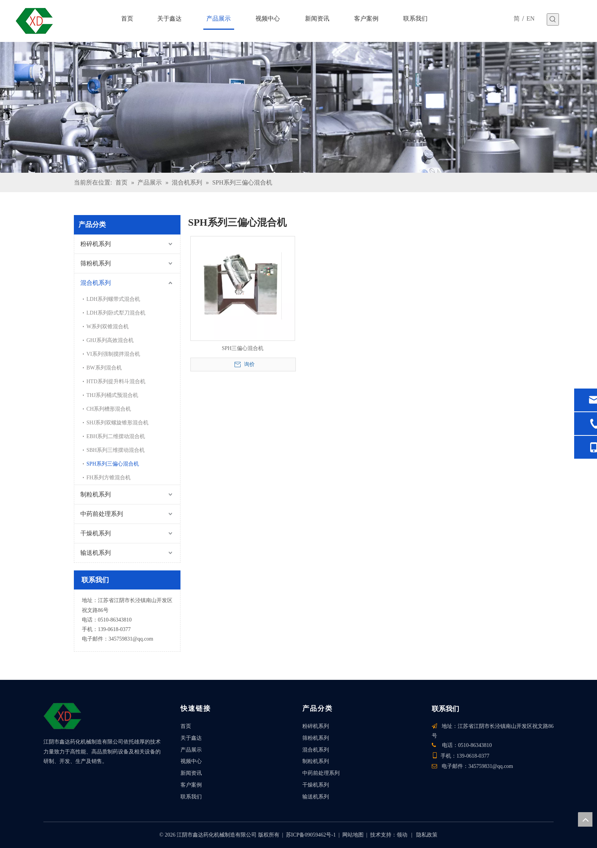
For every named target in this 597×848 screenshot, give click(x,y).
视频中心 (191, 761)
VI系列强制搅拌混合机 (113, 354)
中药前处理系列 (101, 514)
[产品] (298, 107)
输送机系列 (95, 552)
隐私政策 (426, 835)
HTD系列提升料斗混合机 (115, 381)
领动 (402, 835)
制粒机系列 (95, 494)
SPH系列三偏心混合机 (112, 464)
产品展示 (191, 750)
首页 (185, 726)
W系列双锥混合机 (107, 326)
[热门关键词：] (553, 19)
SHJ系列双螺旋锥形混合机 (117, 423)
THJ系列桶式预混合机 (112, 395)
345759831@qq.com (131, 639)
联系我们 (191, 797)
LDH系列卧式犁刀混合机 (115, 313)
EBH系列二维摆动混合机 (115, 436)
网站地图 (353, 835)
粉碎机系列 (95, 244)
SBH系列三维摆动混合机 (115, 450)
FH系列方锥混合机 (108, 477)
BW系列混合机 (104, 368)
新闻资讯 (191, 773)
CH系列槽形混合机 (108, 409)
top (585, 819)
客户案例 (191, 785)
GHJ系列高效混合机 (110, 340)
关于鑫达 (191, 738)
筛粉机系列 (95, 263)
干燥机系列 (95, 533)
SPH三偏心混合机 (242, 348)
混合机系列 (95, 282)
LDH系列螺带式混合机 (113, 299)
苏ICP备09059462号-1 (311, 835)
